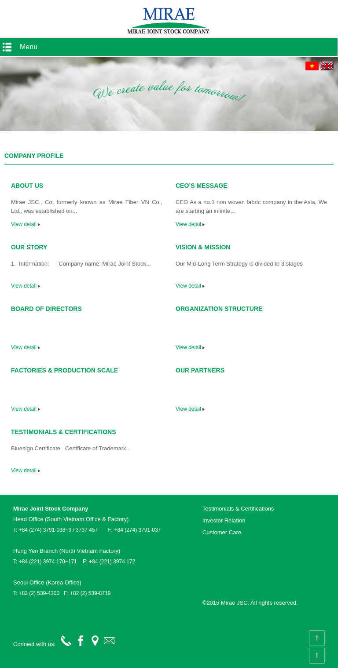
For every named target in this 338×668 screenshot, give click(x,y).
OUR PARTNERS (200, 370)
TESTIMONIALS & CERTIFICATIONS (63, 431)
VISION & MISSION (203, 247)
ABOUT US (27, 185)
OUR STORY (29, 247)
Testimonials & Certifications (238, 508)
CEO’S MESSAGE (201, 185)
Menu (28, 47)
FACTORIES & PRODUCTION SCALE (64, 370)
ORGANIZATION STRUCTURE (219, 308)
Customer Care (221, 532)
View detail (25, 224)
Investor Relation (224, 520)
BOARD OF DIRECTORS (46, 308)
